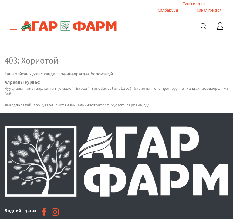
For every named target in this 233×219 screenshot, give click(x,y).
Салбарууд (168, 10)
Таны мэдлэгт (195, 3)
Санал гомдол (209, 10)
